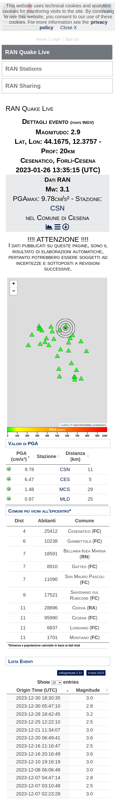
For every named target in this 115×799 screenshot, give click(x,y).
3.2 (89, 702)
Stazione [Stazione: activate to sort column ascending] (61, 456)
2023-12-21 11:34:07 (38, 718)
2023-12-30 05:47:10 (38, 694)
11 (19, 596)
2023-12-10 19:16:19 (38, 750)
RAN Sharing (23, 86)
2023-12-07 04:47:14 (38, 766)
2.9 (89, 790)
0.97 (22, 499)
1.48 (22, 489)
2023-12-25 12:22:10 (38, 710)
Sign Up (72, 39)
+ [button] (13, 284)
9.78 (22, 469)
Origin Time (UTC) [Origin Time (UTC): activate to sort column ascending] (36, 678)
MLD (50, 499)
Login (55, 39)
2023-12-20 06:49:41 (38, 726)
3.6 (89, 726)
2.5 (89, 710)
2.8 (89, 694)
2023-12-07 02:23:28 (38, 782)
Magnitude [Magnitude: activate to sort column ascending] (88, 678)
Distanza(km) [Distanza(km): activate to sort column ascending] (94, 456)
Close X (68, 27)
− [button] (13, 291)
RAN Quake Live (27, 52)
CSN (57, 208)
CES (50, 479)
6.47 (22, 479)
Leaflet (64, 425)
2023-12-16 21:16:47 (38, 734)
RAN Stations (23, 68)
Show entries (58, 670)
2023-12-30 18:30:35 (38, 686)
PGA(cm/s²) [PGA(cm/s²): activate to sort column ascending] (26, 456)
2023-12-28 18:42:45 (38, 702)
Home (41, 39)
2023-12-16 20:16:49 (38, 742)
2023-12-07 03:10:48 (38, 774)
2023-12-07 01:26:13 (38, 790)
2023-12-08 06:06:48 (38, 758)
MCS (50, 489)
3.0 (89, 686)
